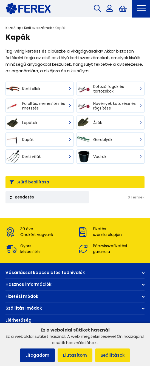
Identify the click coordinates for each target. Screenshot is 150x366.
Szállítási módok (75, 308)
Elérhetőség (18, 320)
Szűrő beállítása (29, 182)
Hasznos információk (75, 284)
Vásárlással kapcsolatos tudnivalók (75, 272)
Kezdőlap (13, 27)
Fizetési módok (75, 296)
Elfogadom (37, 355)
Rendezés (22, 197)
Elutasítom (75, 355)
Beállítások (112, 355)
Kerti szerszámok (38, 27)
